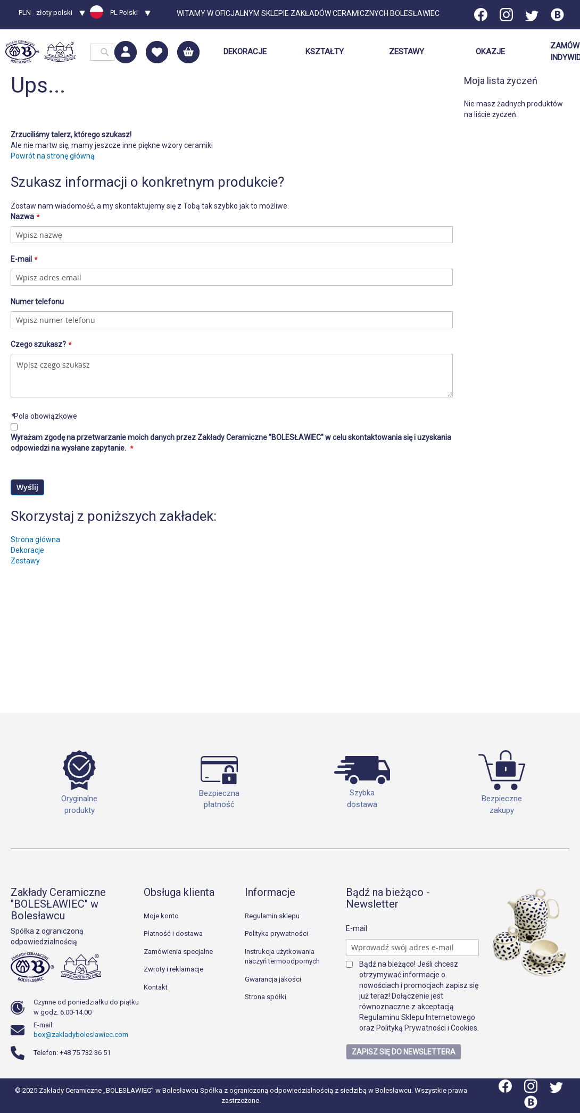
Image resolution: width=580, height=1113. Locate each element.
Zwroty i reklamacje (173, 969)
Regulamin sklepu (272, 916)
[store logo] (40, 51)
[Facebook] (481, 18)
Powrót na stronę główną (53, 281)
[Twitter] (532, 18)
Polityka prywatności (276, 933)
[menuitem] (245, 51)
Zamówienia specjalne (178, 952)
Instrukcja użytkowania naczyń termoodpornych (282, 957)
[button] (52, 14)
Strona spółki (265, 997)
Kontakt (156, 987)
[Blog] (557, 18)
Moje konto (161, 916)
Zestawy (25, 686)
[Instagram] (506, 18)
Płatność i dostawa (173, 933)
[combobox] (102, 52)
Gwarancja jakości (273, 979)
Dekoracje (27, 675)
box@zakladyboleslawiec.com (81, 1035)
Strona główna (35, 664)
